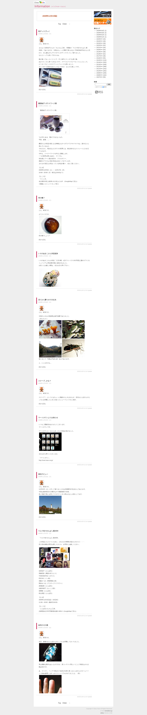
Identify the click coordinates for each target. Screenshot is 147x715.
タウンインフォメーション (49, 6)
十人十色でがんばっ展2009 (48, 531)
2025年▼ (99, 39)
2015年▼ (99, 60)
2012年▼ (99, 66)
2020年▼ (99, 49)
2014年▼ (99, 62)
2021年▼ (99, 47)
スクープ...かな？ (44, 381)
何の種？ (41, 198)
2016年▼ (99, 58)
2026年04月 (100, 30)
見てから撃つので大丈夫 (47, 300)
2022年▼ (99, 45)
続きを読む (42, 89)
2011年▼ (99, 68)
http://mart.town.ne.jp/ (46, 460)
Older (66, 24)
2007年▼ (99, 77)
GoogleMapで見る (71, 181)
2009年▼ (99, 73)
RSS (99, 92)
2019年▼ (99, 52)
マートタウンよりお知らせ (48, 417)
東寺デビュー (43, 474)
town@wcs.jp (108, 711)
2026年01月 (100, 37)
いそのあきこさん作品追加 (48, 253)
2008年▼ (99, 75)
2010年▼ (99, 71)
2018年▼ (99, 54)
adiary (102, 713)
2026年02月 (100, 35)
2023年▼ (99, 43)
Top (59, 24)
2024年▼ (99, 41)
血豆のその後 (43, 625)
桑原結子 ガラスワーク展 (47, 103)
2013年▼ (99, 64)
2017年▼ (99, 56)
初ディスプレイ (44, 31)
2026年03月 (100, 33)
